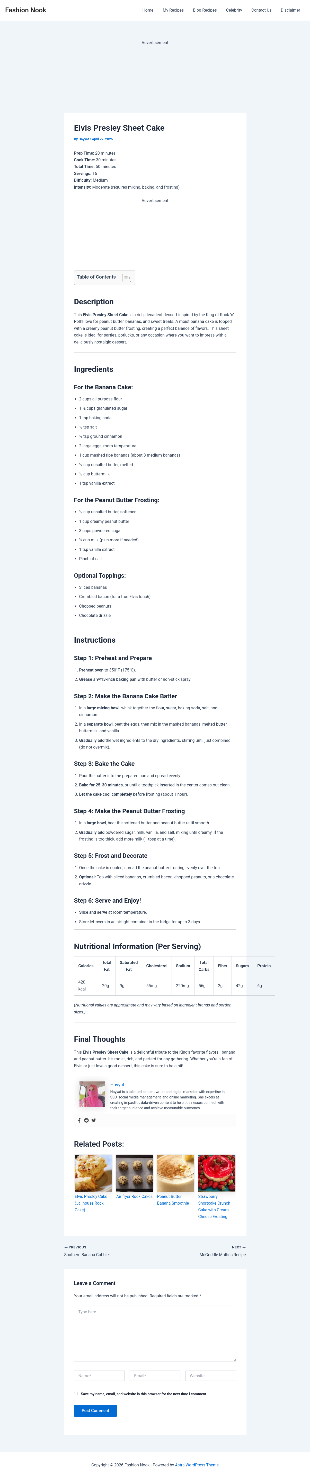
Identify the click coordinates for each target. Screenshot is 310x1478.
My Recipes (178, 10)
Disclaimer (291, 10)
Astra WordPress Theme (197, 1465)
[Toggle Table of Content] (124, 277)
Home (153, 10)
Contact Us (263, 10)
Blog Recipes (208, 10)
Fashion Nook (25, 10)
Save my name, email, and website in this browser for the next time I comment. (144, 1394)
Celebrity (237, 10)
